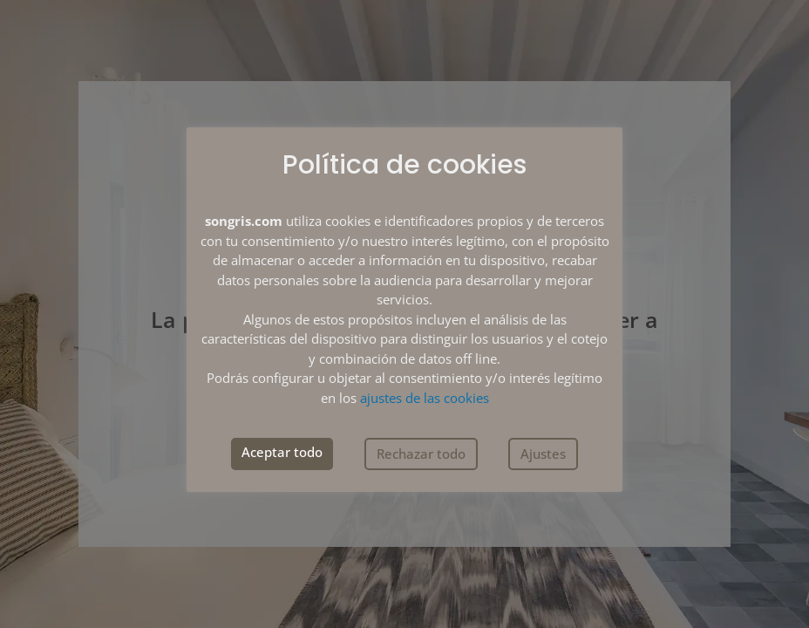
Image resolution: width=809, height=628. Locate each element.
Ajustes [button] (543, 453)
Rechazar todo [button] (421, 453)
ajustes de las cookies (424, 397)
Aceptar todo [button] (282, 452)
